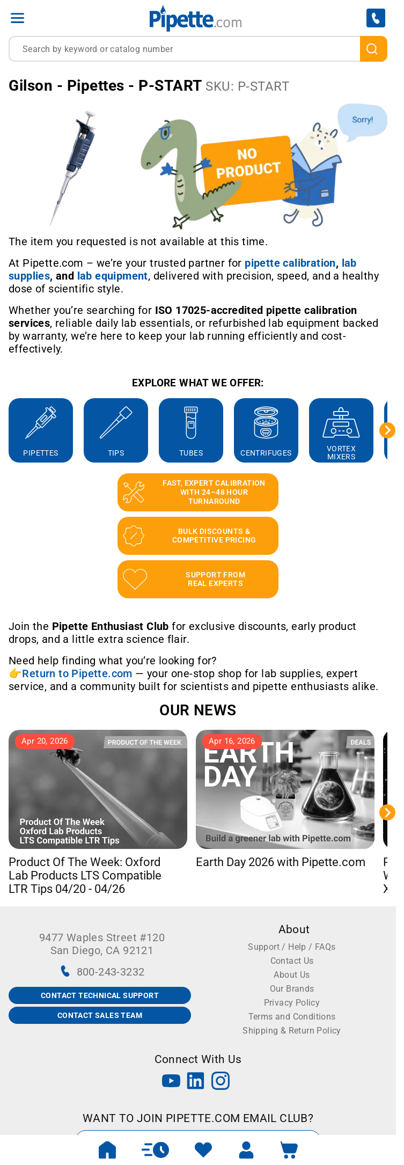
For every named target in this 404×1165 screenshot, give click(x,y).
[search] (373, 49)
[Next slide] (387, 430)
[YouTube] (171, 1082)
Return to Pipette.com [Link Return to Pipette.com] (77, 673)
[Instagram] (220, 1082)
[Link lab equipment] (112, 275)
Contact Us (292, 961)
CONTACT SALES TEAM (99, 1015)
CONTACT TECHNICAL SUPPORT (100, 995)
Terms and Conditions (292, 1017)
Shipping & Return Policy (292, 1030)
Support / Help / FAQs (291, 947)
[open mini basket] (289, 1150)
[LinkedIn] (196, 1082)
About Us (292, 975)
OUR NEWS (197, 710)
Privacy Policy (292, 1003)
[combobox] (198, 49)
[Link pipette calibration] (290, 263)
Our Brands (292, 989)
